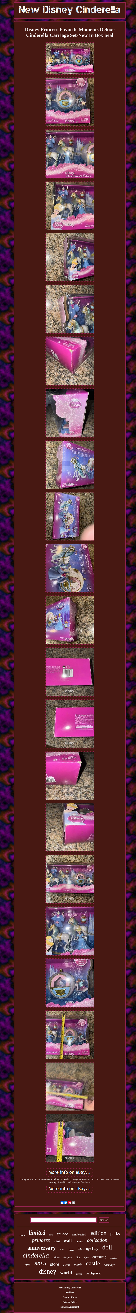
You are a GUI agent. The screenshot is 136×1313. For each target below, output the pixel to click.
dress (79, 1273)
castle (93, 1263)
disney (47, 1271)
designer (67, 1257)
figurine (62, 1234)
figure (71, 1250)
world (66, 1272)
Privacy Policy (70, 1302)
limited (37, 1232)
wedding (113, 1258)
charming (100, 1257)
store (54, 1264)
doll (107, 1247)
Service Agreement (70, 1307)
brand (62, 1249)
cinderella (36, 1255)
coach (22, 1235)
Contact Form (70, 1297)
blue (78, 1257)
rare (66, 1264)
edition (98, 1233)
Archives (69, 1292)
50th (40, 1264)
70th (27, 1265)
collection (97, 1240)
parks (115, 1233)
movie (78, 1265)
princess (41, 1240)
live (51, 1234)
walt (68, 1240)
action (79, 1241)
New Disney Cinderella (69, 1287)
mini (57, 1241)
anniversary (41, 1248)
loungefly (88, 1249)
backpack (93, 1273)
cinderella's (79, 1234)
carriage (109, 1265)
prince (56, 1257)
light (86, 1257)
